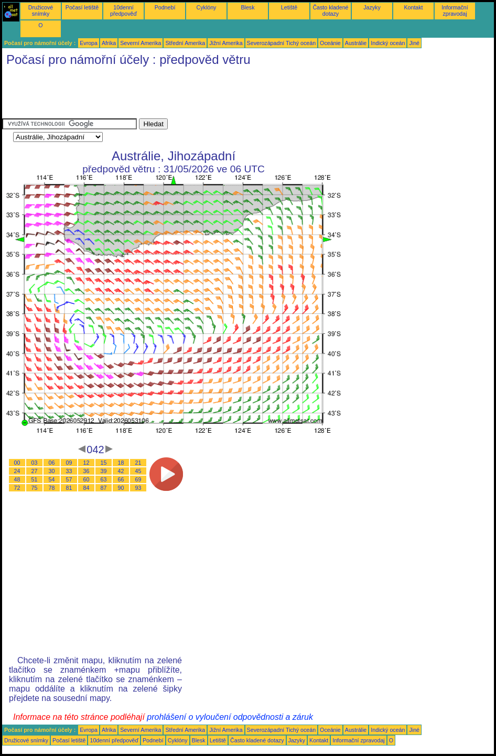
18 (121, 462)
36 (86, 471)
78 (52, 488)
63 (104, 479)
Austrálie (355, 43)
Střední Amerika (185, 43)
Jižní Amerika (225, 43)
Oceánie (330, 43)
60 (86, 479)
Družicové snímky (40, 10)
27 (34, 471)
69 (138, 479)
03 (34, 462)
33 (69, 471)
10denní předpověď (123, 10)
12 (86, 462)
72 (17, 488)
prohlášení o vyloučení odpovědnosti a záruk (230, 717)
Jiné (414, 43)
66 (121, 479)
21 (138, 462)
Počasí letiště (82, 7)
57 (69, 479)
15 (104, 462)
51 (34, 479)
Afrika (109, 43)
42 (121, 471)
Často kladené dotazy (330, 10)
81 (69, 488)
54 (52, 479)
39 (104, 471)
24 (17, 471)
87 (104, 488)
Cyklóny (207, 7)
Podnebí (165, 7)
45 (138, 471)
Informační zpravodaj (454, 10)
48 (17, 479)
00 (17, 462)
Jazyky (372, 7)
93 (138, 488)
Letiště (289, 7)
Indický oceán (388, 43)
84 (86, 488)
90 (121, 488)
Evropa (89, 43)
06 (52, 462)
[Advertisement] (193, 94)
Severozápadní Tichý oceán (281, 43)
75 (34, 488)
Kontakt (413, 7)
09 (69, 462)
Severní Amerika (140, 43)
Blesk (247, 7)
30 (52, 471)
